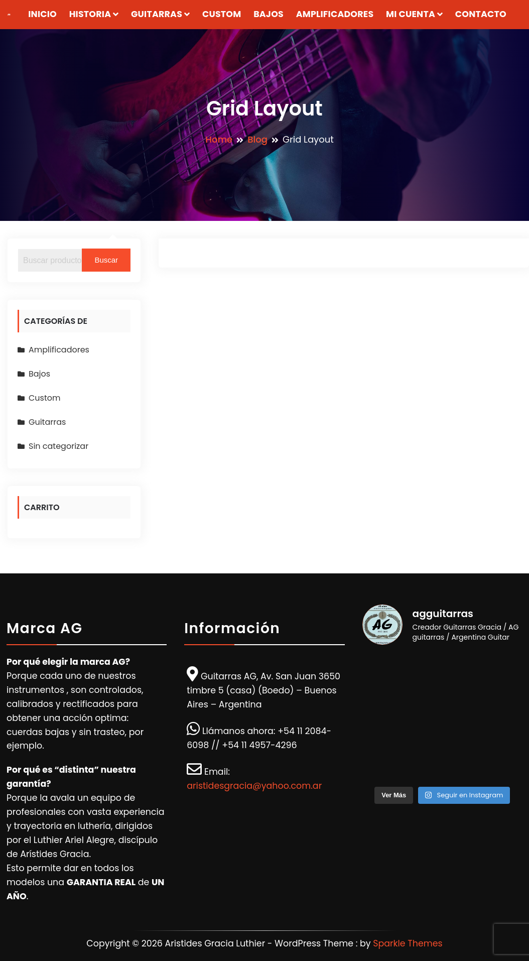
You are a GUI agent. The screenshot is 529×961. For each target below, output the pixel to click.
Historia (90, 14)
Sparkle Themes (407, 943)
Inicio (42, 14)
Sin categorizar (58, 446)
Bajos (268, 14)
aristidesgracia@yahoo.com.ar (254, 786)
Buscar (106, 260)
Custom (221, 14)
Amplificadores (335, 14)
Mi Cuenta (410, 14)
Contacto (480, 14)
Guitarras (156, 14)
